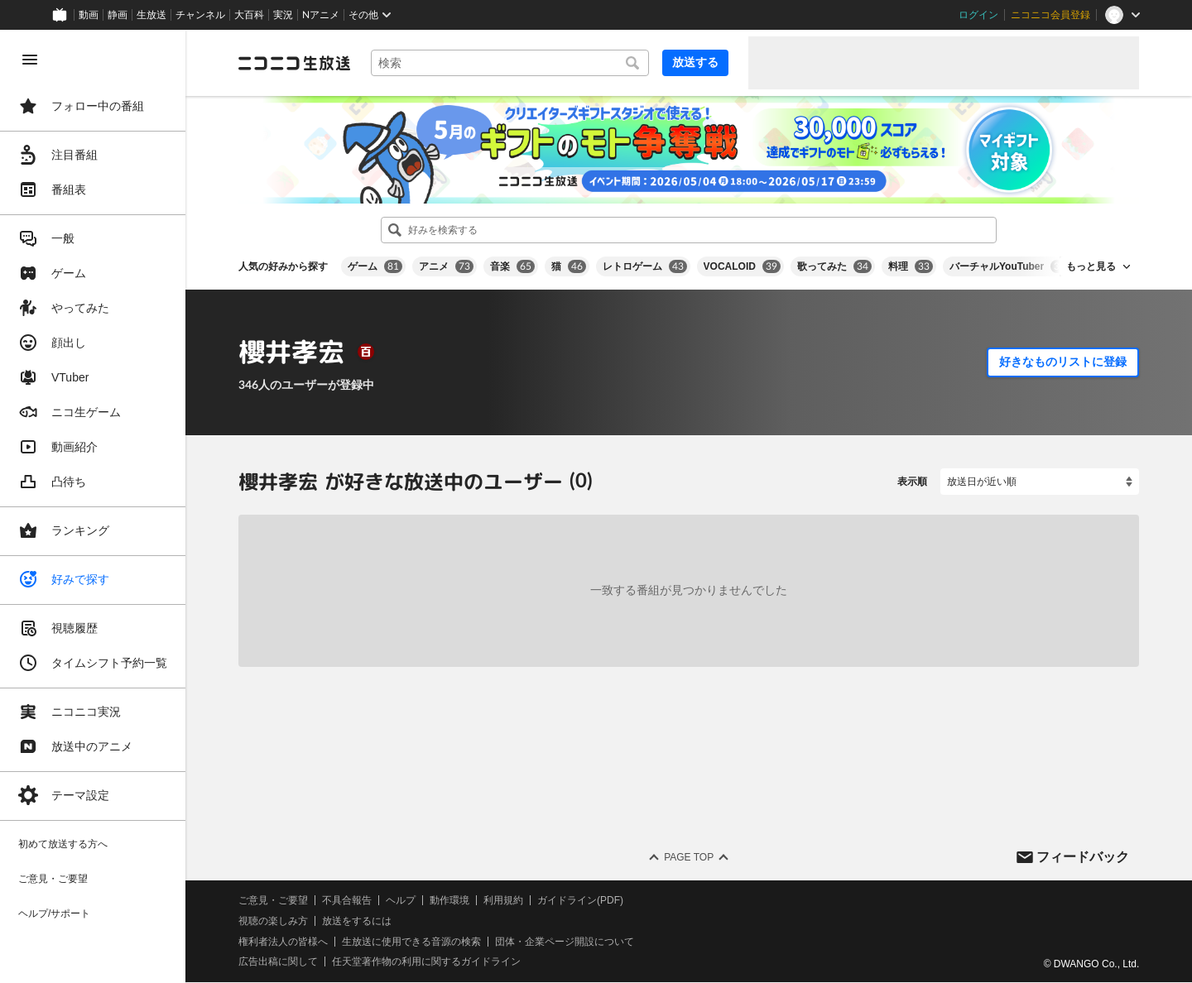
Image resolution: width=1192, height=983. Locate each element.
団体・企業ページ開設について (564, 942)
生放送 (151, 15)
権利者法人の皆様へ (283, 941)
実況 (283, 15)
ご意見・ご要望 (273, 900)
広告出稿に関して (278, 962)
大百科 (249, 15)
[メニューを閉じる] (29, 59)
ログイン (978, 15)
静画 (117, 15)
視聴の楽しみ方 (273, 921)
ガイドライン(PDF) (580, 900)
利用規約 (503, 900)
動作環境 (449, 900)
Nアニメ (320, 15)
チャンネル (200, 15)
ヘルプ (401, 900)
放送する (695, 62)
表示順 (912, 481)
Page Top (689, 857)
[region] (92, 506)
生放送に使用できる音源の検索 (411, 942)
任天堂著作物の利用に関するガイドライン (426, 962)
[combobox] (510, 63)
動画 (89, 15)
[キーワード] (510, 63)
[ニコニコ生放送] (294, 62)
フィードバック (1082, 857)
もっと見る (1091, 266)
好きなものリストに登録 (1063, 361)
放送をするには (357, 921)
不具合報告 (347, 900)
